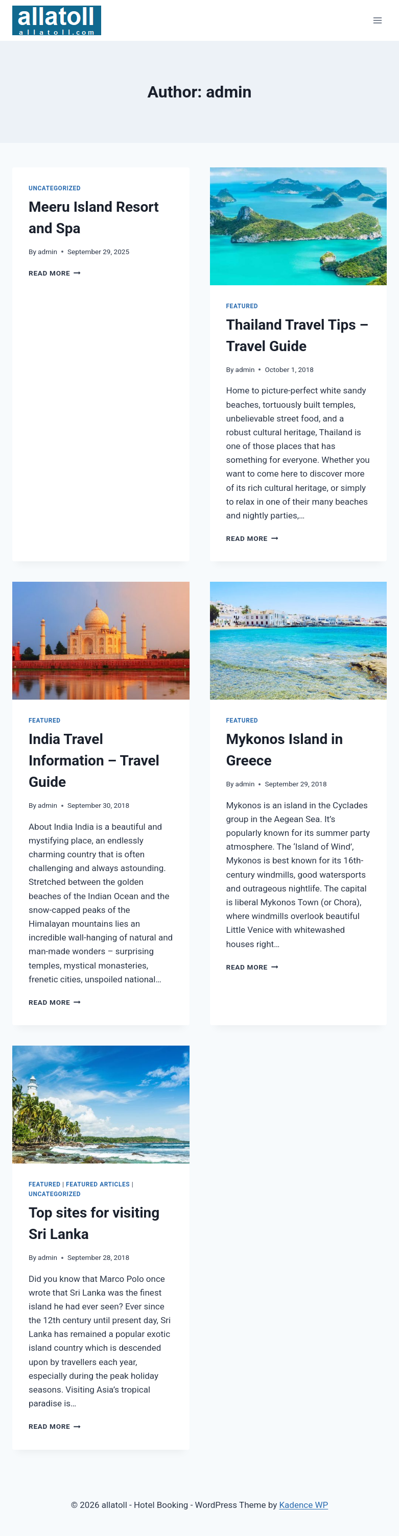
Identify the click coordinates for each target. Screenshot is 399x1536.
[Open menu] (377, 20)
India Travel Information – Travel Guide (94, 760)
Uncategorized (55, 188)
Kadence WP (303, 1505)
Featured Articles (98, 1184)
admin (47, 251)
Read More (55, 273)
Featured (242, 306)
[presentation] (298, 226)
